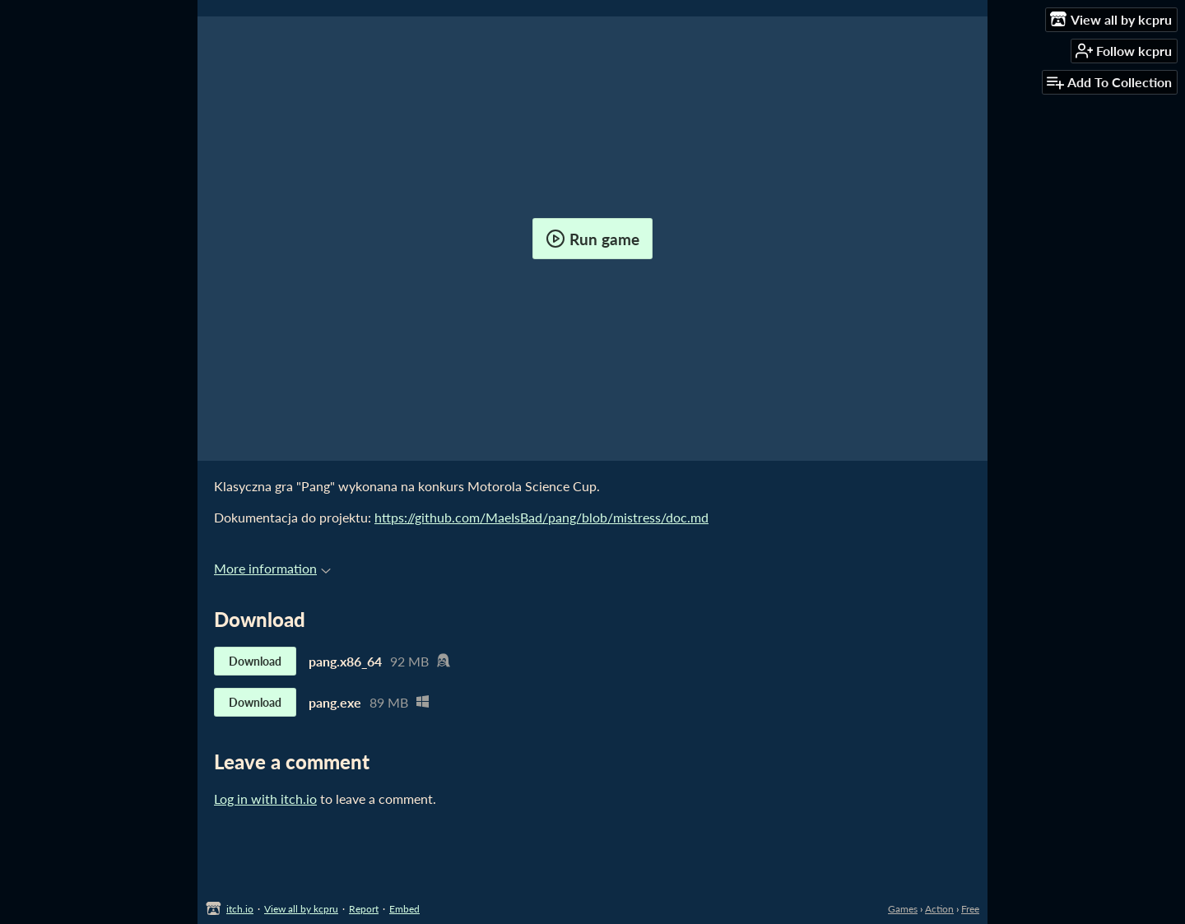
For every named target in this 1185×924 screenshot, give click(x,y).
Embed (404, 909)
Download (255, 661)
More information (272, 568)
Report (364, 909)
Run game (592, 238)
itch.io (239, 909)
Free (970, 909)
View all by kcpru (301, 909)
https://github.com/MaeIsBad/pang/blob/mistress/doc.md (541, 517)
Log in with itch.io (265, 798)
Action (939, 909)
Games (903, 909)
